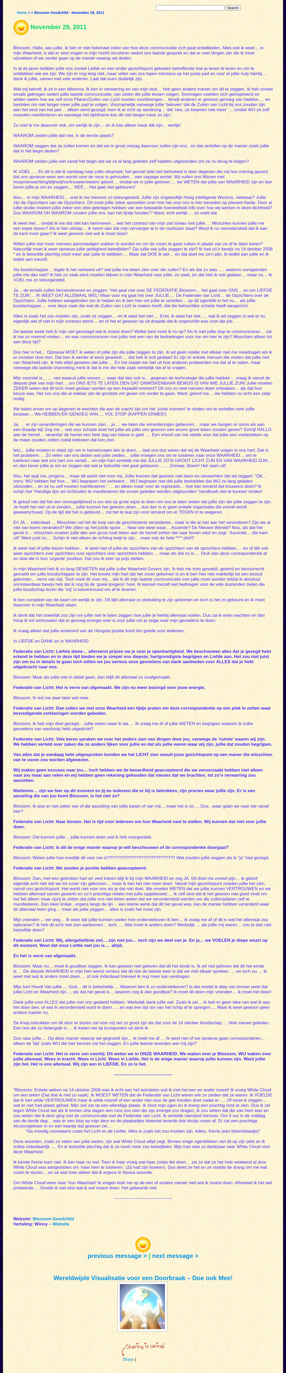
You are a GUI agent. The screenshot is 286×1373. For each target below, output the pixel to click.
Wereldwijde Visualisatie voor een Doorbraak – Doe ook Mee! (143, 1277)
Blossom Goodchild (53, 1218)
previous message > (117, 1255)
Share (128, 1359)
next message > (175, 1255)
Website (61, 1224)
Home (22, 13)
